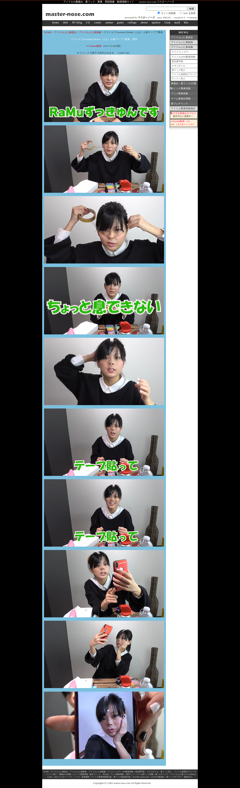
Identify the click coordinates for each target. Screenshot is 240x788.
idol (65, 22)
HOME (47, 32)
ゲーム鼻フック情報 (144, 774)
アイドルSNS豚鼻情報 (183, 56)
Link (167, 22)
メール (77, 777)
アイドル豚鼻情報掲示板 (182, 109)
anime (109, 22)
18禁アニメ (130, 774)
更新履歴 (85, 777)
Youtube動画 (94, 46)
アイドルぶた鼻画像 (90, 32)
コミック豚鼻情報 (180, 88)
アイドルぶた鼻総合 (65, 32)
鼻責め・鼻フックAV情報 (183, 84)
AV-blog (77, 22)
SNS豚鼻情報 (127, 772)
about (144, 22)
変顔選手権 (177, 61)
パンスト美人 (178, 78)
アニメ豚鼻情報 (179, 93)
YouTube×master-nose (140, 777)
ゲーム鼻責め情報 (180, 98)
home (55, 22)
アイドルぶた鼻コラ (178, 774)
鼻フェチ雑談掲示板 (122, 777)
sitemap (193, 17)
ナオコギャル (178, 66)
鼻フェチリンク (179, 103)
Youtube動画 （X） (182, 121)
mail (177, 22)
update (156, 22)
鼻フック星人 (178, 70)
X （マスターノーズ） (184, 124)
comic (98, 22)
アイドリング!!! (179, 52)
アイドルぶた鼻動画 (182, 42)
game (120, 22)
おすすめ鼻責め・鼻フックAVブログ (166, 777)
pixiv (125, 779)
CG (88, 22)
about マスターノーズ (63, 777)
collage (132, 22)
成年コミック (95, 774)
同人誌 (106, 774)
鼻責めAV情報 (65, 774)
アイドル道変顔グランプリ (183, 75)
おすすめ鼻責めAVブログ (183, 113)
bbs (186, 22)
